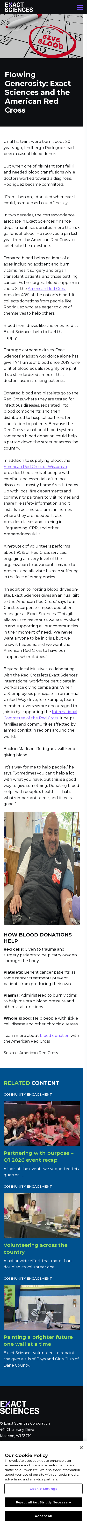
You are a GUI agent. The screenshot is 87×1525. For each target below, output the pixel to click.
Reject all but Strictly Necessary (43, 1502)
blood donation (55, 1035)
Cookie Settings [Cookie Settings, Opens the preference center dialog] (43, 1488)
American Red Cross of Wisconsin (35, 466)
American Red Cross (47, 288)
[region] (43, 1483)
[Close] (81, 1447)
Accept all (43, 1516)
